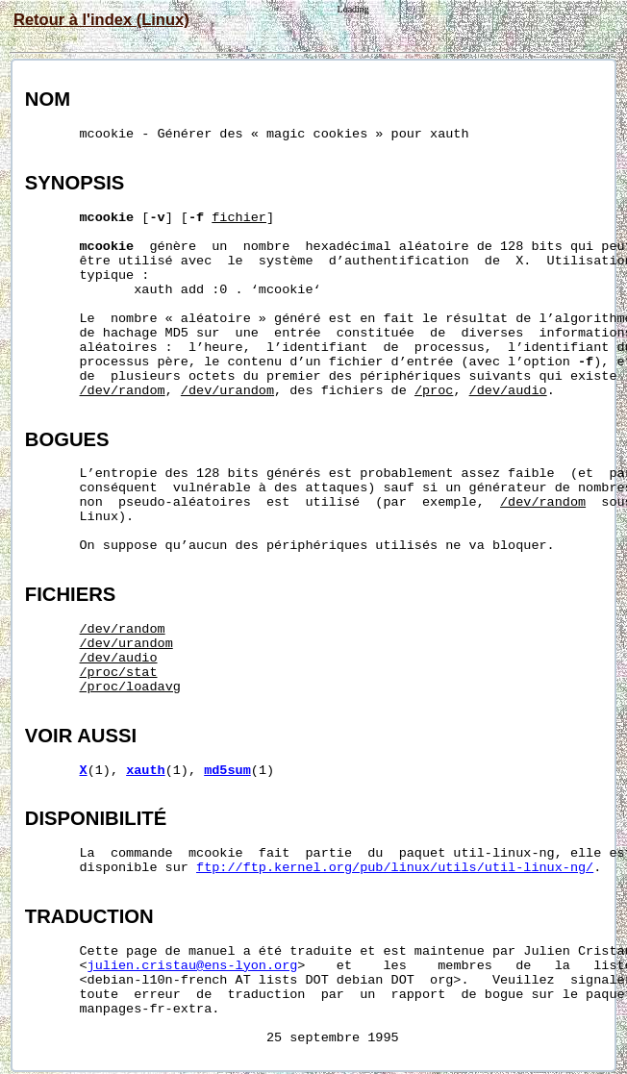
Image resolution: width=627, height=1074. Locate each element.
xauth (145, 770)
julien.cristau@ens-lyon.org (193, 966)
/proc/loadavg (130, 687)
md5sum (227, 770)
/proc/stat (119, 672)
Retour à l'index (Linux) (101, 19)
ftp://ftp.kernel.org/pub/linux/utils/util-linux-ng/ (394, 868)
